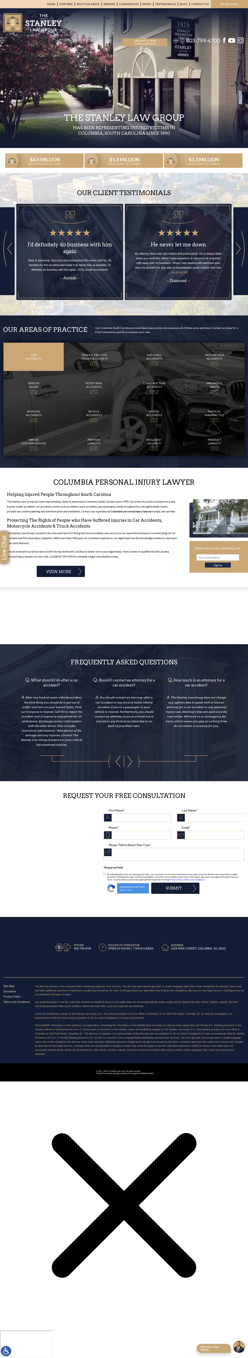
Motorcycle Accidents (214, 356)
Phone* (113, 827)
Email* (186, 827)
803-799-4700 (201, 21)
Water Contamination (33, 441)
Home (51, 4)
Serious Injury (33, 384)
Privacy (122, 890)
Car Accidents (34, 356)
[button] (7, 249)
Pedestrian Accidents (93, 384)
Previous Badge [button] (7, 616)
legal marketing (122, 1073)
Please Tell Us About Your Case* (129, 845)
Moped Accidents (154, 413)
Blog (183, 4)
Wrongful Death (214, 384)
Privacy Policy (176, 879)
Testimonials (165, 4)
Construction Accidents (154, 384)
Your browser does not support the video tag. (124, 78)
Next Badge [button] (240, 616)
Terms (129, 890)
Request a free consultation (145, 22)
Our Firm (66, 4)
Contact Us (200, 4)
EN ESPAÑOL (229, 4)
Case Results (128, 4)
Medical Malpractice (214, 413)
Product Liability (214, 441)
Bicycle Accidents (94, 413)
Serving (109, 4)
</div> (26, 1344)
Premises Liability (93, 441)
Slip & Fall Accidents (154, 356)
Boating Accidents (34, 413)
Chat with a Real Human (209, 1348)
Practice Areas (88, 4)
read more (179, 272)
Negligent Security (154, 441)
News (147, 4)
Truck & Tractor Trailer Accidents (93, 356)
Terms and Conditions (194, 879)
